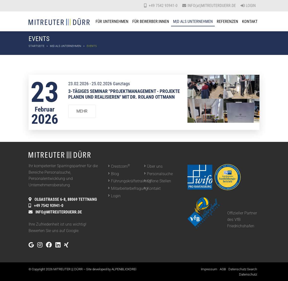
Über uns (155, 166)
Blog (115, 173)
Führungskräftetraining (127, 181)
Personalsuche (160, 173)
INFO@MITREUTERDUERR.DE (59, 212)
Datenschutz (248, 274)
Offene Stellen (159, 181)
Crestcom (120, 166)
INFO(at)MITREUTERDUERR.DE (211, 5)
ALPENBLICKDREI (123, 269)
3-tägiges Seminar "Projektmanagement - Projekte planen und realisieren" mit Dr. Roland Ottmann (124, 94)
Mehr (81, 111)
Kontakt (154, 188)
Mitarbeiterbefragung (127, 188)
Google (72, 230)
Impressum (209, 269)
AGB (223, 269)
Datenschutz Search (242, 269)
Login (248, 5)
